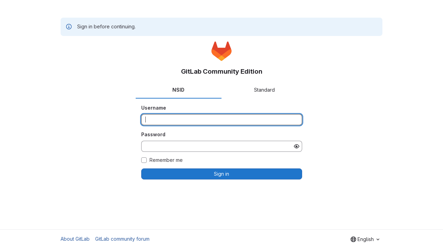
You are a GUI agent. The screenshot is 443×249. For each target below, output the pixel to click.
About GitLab (75, 239)
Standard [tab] (264, 90)
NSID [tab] (178, 90)
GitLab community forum (122, 239)
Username (153, 108)
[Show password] (296, 146)
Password (153, 134)
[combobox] (364, 239)
